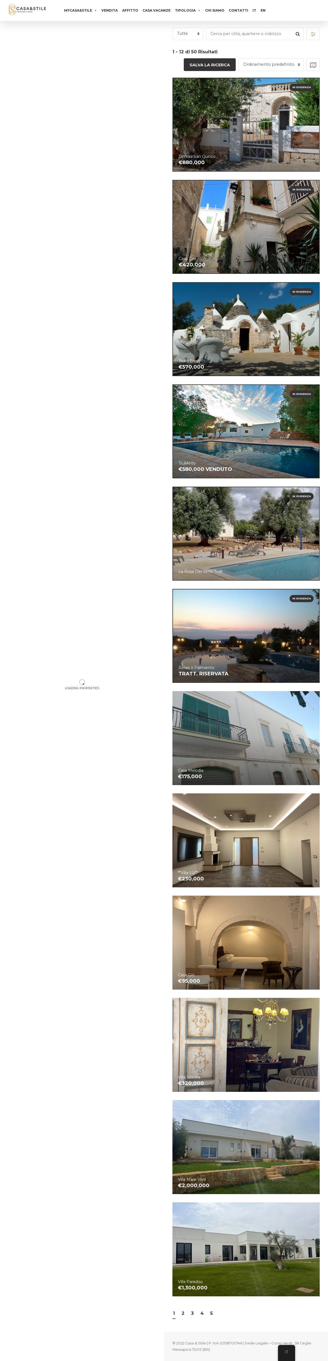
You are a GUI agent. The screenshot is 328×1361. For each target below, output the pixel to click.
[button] (313, 33)
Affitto (130, 10)
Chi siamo (214, 10)
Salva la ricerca (210, 64)
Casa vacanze (156, 10)
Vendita (109, 10)
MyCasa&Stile (80, 10)
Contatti (238, 10)
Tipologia (188, 10)
